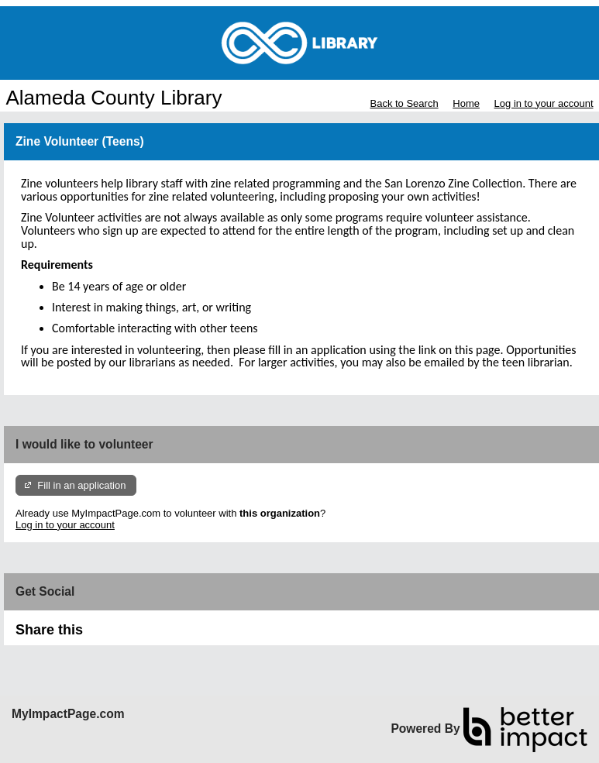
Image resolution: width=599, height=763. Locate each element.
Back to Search (404, 103)
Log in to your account (544, 103)
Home (466, 103)
